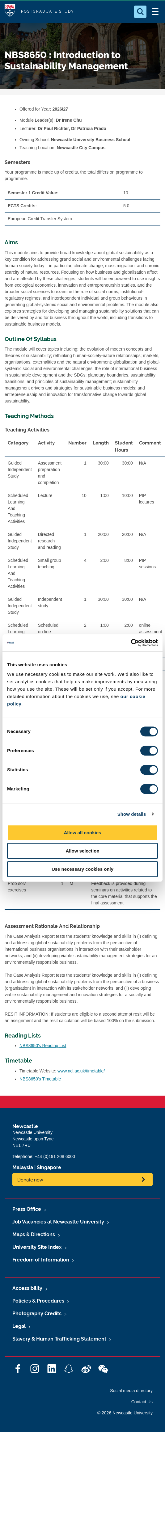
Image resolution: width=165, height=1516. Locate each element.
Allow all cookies (82, 832)
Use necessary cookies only (82, 869)
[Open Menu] (155, 12)
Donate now (30, 1179)
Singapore (49, 1167)
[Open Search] (140, 12)
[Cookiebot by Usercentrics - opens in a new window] (131, 643)
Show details (131, 814)
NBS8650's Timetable (40, 1078)
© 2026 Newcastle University (125, 1412)
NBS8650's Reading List (42, 1045)
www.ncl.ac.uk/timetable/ (81, 1070)
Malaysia (22, 1167)
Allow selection (82, 850)
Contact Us (142, 1401)
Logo (10, 11)
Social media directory (131, 1390)
